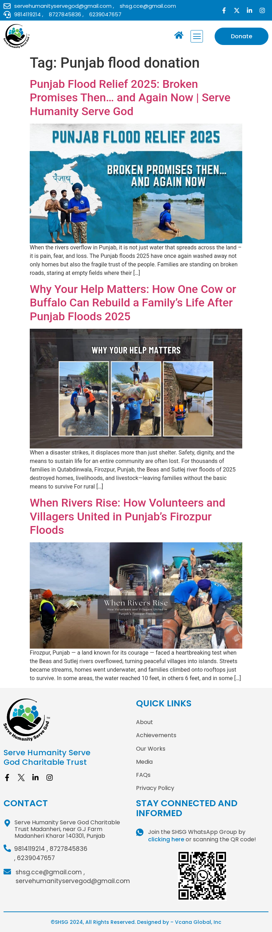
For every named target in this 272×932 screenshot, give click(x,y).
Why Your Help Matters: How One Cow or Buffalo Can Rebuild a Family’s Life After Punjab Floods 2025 (133, 302)
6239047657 (36, 858)
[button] (197, 36)
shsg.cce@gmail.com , (50, 872)
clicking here (166, 839)
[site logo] (70, 720)
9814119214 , (31, 849)
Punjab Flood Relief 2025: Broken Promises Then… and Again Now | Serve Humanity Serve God (130, 97)
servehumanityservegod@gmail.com (73, 881)
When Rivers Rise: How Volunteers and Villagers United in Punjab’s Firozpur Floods (127, 516)
